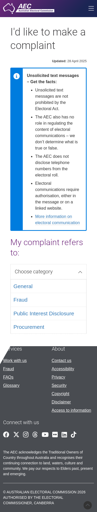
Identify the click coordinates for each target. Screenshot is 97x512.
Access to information (71, 410)
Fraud (8, 369)
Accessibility (63, 369)
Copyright (60, 394)
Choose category (34, 271)
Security (59, 385)
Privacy (58, 377)
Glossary (11, 385)
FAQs (8, 377)
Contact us (61, 360)
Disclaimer (61, 402)
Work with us (15, 360)
